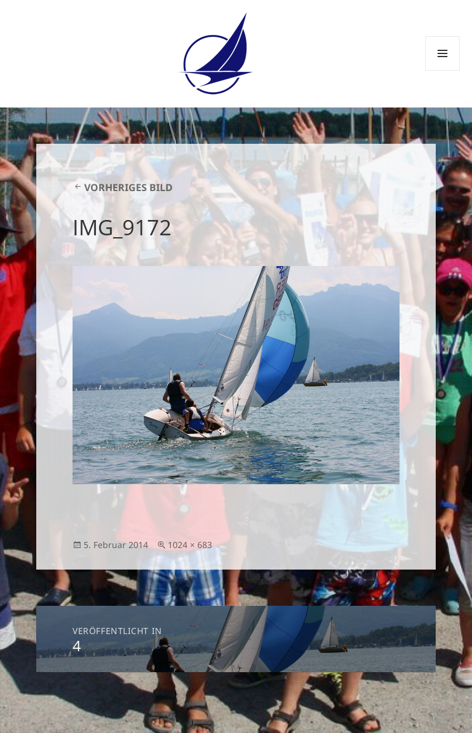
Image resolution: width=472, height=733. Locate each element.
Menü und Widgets (443, 70)
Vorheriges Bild (128, 187)
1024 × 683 (190, 545)
